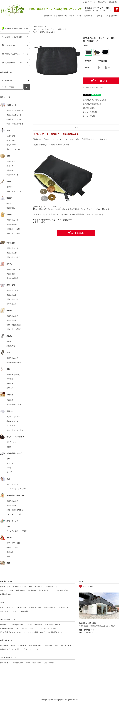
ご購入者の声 (8, 45)
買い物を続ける (89, 108)
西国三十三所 (12, 225)
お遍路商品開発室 (6, 628)
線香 (8, 526)
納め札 (9, 341)
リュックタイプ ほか (15, 430)
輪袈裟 (9, 203)
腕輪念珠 (10, 383)
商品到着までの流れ (7, 645)
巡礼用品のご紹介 (19, 587)
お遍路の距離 (21, 607)
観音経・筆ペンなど (14, 404)
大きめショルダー (13, 417)
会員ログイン (102, 2)
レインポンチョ (12, 484)
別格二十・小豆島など (15, 329)
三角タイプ (11, 161)
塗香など (10, 556)
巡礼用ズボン (12, 145)
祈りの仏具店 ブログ (36, 632)
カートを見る (88, 586)
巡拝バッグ (43, 26)
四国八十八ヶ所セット (15, 110)
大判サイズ (11, 274)
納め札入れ (11, 346)
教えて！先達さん (6, 607)
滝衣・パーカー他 (13, 149)
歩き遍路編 (31, 590)
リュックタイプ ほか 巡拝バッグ (53, 29)
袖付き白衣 (11, 136)
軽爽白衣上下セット (14, 119)
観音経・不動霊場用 (14, 362)
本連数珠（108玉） (14, 375)
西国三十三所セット (14, 115)
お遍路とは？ (5, 587)
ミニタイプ (11, 425)
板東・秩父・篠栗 (13, 233)
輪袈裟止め (11, 208)
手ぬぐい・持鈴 (12, 547)
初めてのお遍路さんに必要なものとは (43, 587)
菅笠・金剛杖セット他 (15, 124)
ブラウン (10, 468)
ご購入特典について (51, 645)
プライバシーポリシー (31, 649)
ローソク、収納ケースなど (17, 531)
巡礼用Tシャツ (12, 442)
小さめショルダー (13, 421)
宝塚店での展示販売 (34, 625)
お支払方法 (22, 645)
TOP (35, 26)
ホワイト (10, 459)
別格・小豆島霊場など (15, 510)
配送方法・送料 (35, 645)
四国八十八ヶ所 (12, 220)
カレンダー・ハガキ (14, 514)
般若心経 (10, 400)
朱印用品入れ (12, 304)
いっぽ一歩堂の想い (17, 625)
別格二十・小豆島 (13, 229)
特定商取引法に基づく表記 (10, 649)
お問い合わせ (49, 663)
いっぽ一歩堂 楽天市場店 (46, 628)
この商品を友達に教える (92, 104)
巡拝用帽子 (11, 170)
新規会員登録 (113, 2)
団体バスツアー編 (6, 590)
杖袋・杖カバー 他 (14, 191)
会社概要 (3, 625)
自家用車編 (20, 590)
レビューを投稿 (89, 116)
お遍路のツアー (35, 607)
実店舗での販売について (13, 54)
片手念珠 (10, 379)
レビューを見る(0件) (90, 112)
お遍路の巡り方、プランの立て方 (56, 607)
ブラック (10, 463)
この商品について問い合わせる (94, 100)
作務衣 (9, 447)
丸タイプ (10, 166)
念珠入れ (10, 388)
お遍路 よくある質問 (12, 37)
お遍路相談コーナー (52, 625)
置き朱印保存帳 (12, 278)
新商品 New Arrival (47, 32)
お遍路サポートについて (13, 63)
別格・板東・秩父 (13, 257)
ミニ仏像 (10, 552)
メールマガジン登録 (33, 663)
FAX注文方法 (66, 645)
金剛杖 (9, 187)
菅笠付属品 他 (12, 175)
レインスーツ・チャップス (17, 489)
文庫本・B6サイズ (13, 269)
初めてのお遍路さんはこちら (14, 28)
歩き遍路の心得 (62, 590)
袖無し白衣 (11, 140)
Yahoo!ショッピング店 (24, 628)
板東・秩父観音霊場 (14, 325)
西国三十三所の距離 (20, 611)
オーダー (10, 472)
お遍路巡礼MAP (6, 594)
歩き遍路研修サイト (54, 632)
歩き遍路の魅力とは (46, 590)
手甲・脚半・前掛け (14, 543)
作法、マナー (5, 611)
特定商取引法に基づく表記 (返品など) (94, 87)
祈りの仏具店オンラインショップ (12, 632)
